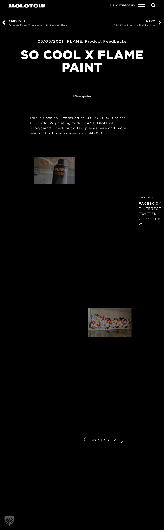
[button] (9, 520)
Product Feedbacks (105, 41)
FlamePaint (83, 96)
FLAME (74, 41)
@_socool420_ (86, 133)
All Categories (122, 5)
